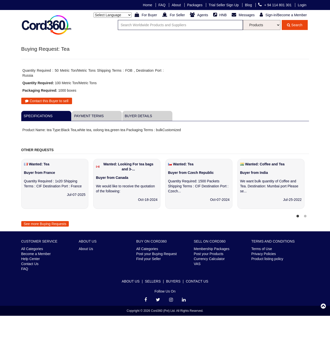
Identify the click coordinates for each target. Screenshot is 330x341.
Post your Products (208, 254)
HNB (220, 15)
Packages (195, 5)
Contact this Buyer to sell (47, 101)
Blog (249, 5)
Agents (199, 15)
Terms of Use (261, 249)
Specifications (38, 116)
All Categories (32, 249)
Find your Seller (148, 259)
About (177, 5)
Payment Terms (89, 116)
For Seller (174, 15)
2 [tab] (305, 216)
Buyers (173, 281)
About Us (86, 249)
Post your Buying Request (156, 254)
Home (148, 5)
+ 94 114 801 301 (275, 5)
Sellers (153, 281)
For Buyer (146, 15)
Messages (244, 15)
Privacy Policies (263, 254)
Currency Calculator (209, 259)
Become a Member (36, 254)
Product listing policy (267, 259)
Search (294, 25)
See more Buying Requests (45, 224)
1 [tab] (297, 216)
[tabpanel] (57, 186)
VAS (197, 264)
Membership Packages (211, 249)
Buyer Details (138, 116)
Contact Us (30, 264)
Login (302, 5)
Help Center (30, 259)
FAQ (162, 5)
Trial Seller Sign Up (224, 5)
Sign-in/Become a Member (283, 15)
